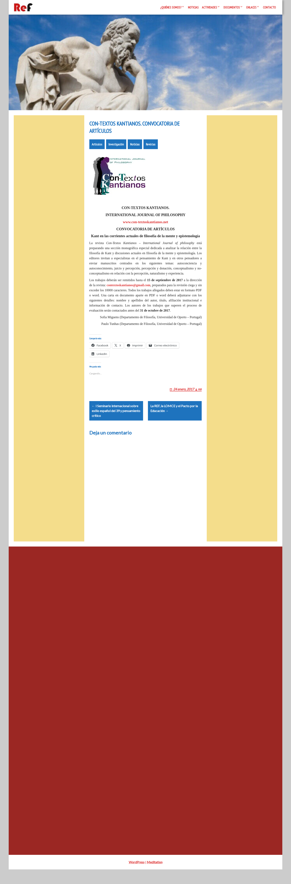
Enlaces (251, 7)
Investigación (116, 149)
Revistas (150, 149)
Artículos (97, 149)
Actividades (209, 7)
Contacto (269, 7)
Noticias (193, 7)
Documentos (232, 7)
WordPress (136, 877)
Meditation (154, 877)
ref (200, 399)
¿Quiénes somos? (170, 7)
